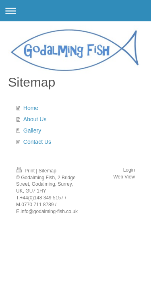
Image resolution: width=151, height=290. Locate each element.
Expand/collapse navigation (75, 10)
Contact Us (37, 142)
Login (129, 170)
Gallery (32, 130)
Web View (124, 177)
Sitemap (47, 171)
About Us (35, 119)
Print (26, 171)
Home (30, 108)
